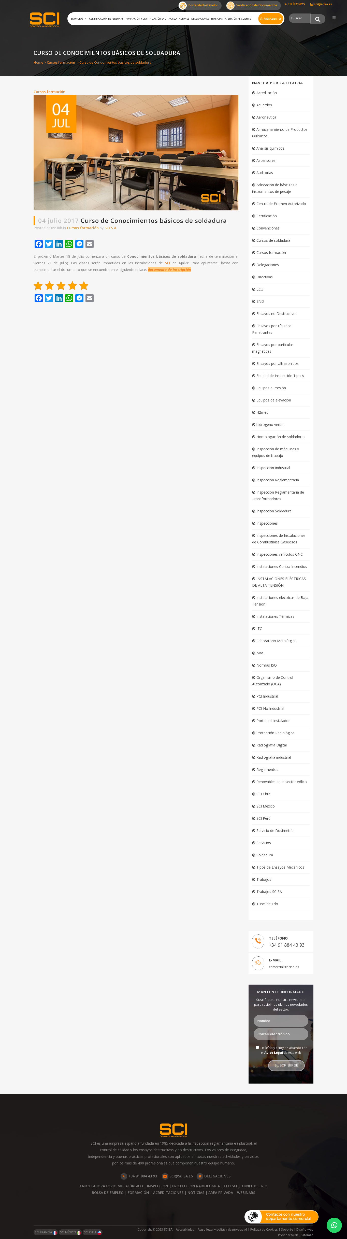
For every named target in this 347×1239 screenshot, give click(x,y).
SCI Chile (263, 793)
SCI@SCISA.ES (177, 1176)
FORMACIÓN (138, 1192)
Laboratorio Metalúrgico (276, 640)
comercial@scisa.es (284, 966)
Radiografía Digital (271, 745)
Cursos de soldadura (273, 240)
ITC (259, 628)
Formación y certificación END (146, 18)
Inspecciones (267, 523)
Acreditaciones (179, 18)
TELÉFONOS (295, 4)
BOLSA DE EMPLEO (108, 1192)
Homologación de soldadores (280, 436)
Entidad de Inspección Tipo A (280, 375)
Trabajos (263, 879)
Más (260, 653)
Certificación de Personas (106, 18)
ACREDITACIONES (168, 1192)
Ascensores (266, 160)
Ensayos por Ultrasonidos (277, 363)
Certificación (266, 215)
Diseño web (304, 1229)
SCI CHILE (92, 1232)
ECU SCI (230, 1186)
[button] (334, 1225)
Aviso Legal (273, 1052)
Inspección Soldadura (274, 511)
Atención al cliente (238, 18)
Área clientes (272, 18)
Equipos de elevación (273, 400)
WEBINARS (246, 1192)
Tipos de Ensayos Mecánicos (280, 867)
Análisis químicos (270, 148)
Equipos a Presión (271, 387)
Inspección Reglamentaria (277, 480)
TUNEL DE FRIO (254, 1186)
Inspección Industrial (273, 467)
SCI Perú (263, 818)
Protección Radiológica (275, 732)
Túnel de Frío (267, 903)
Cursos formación (61, 62)
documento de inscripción (169, 269)
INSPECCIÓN (157, 1186)
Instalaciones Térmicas (275, 616)
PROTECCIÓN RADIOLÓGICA (196, 1186)
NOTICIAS (195, 1192)
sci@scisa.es (321, 4)
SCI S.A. (111, 227)
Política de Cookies (264, 1229)
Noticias (217, 18)
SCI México (265, 806)
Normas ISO (266, 665)
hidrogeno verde (269, 424)
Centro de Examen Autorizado (281, 203)
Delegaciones (200, 18)
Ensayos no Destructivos (276, 313)
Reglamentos (267, 769)
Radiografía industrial (273, 757)
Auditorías (264, 172)
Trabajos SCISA (269, 891)
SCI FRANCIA (46, 1232)
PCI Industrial (267, 696)
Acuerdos (264, 105)
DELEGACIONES (213, 1176)
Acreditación (266, 92)
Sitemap (307, 1235)
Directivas (264, 277)
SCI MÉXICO (70, 1232)
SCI (167, 263)
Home (38, 62)
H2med (262, 412)
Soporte (287, 1229)
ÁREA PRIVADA (220, 1192)
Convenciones (268, 228)
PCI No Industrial (270, 708)
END (260, 301)
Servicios (79, 18)
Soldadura (264, 855)
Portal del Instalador (198, 6)
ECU (259, 289)
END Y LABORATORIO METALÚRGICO (111, 1186)
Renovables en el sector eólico (281, 781)
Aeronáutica (266, 117)
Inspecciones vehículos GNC (279, 554)
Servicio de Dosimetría (275, 830)
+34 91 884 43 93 (287, 945)
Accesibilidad (185, 1229)
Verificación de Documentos (251, 6)
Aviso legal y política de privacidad (222, 1229)
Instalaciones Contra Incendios (281, 566)
